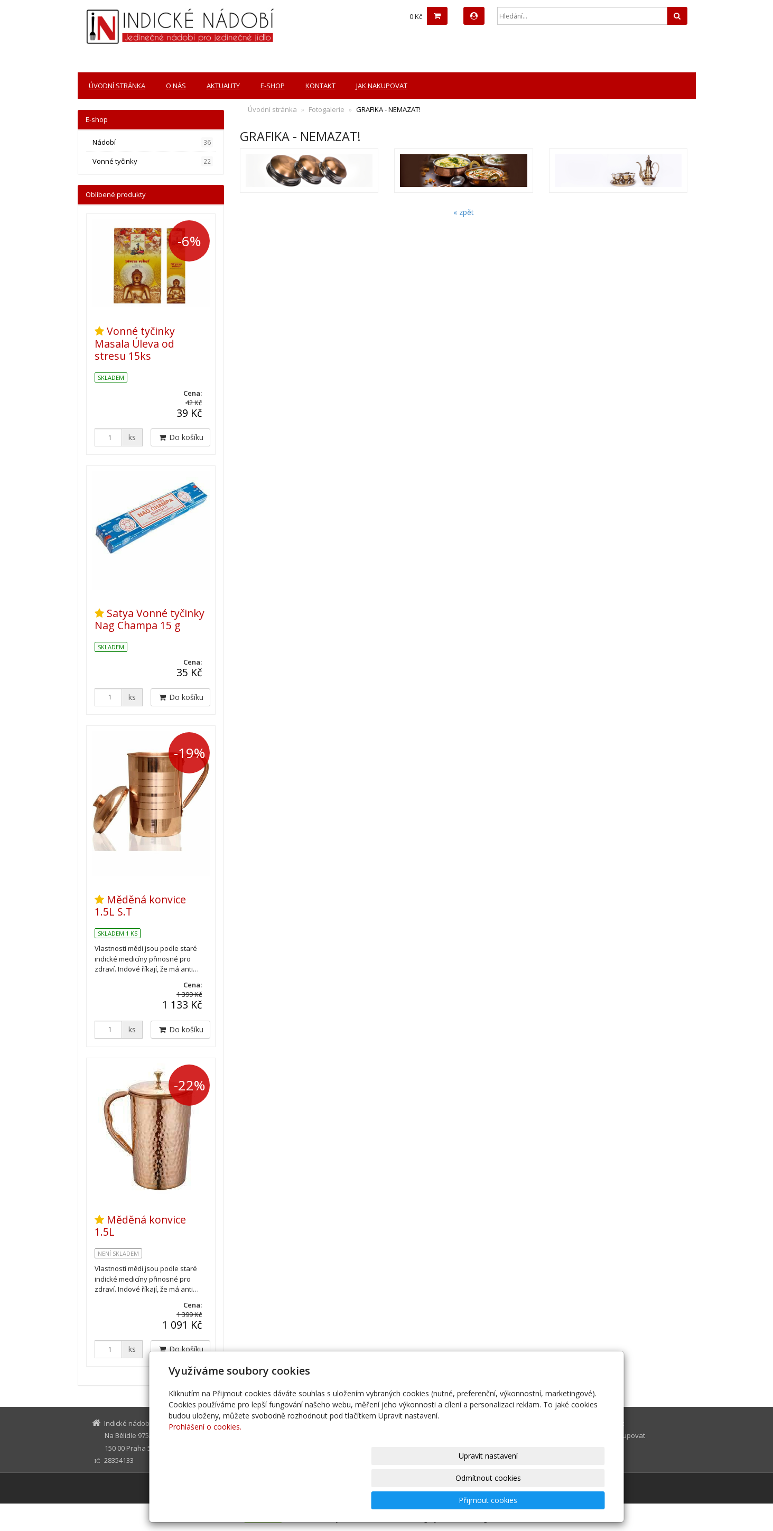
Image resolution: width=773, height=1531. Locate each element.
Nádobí (152, 142)
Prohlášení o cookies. (205, 1471)
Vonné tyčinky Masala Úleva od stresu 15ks (135, 343)
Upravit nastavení (391, 1500)
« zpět (463, 212)
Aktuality (223, 85)
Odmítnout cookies (477, 1500)
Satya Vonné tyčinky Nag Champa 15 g (149, 619)
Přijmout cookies (564, 1500)
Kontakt (320, 85)
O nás (176, 85)
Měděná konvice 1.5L (140, 1225)
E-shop (272, 85)
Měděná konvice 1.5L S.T (140, 905)
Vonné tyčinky (152, 161)
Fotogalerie (326, 109)
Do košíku (180, 437)
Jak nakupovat (381, 85)
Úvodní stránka (117, 85)
